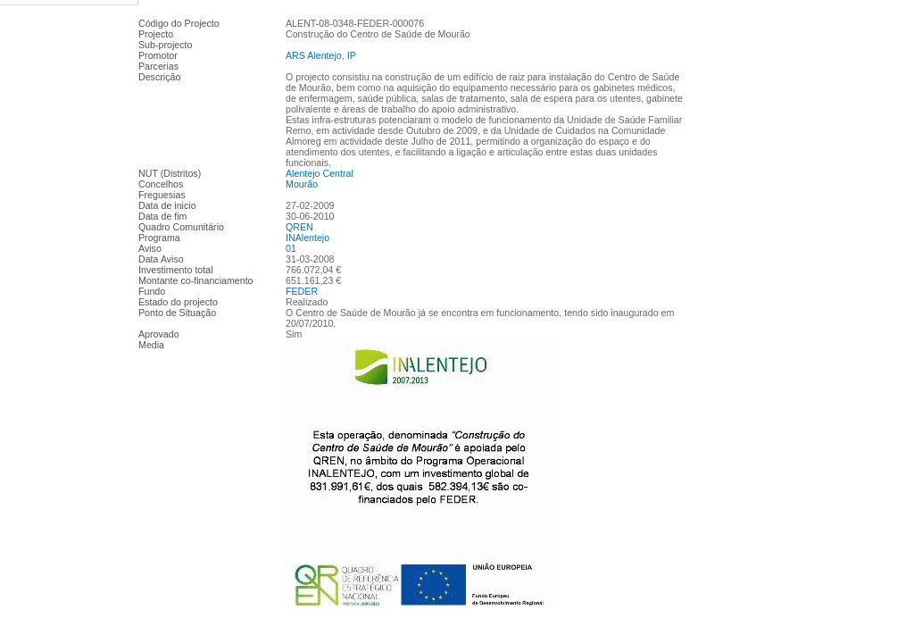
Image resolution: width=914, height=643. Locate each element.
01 (291, 248)
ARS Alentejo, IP (321, 55)
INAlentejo (307, 237)
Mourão (302, 184)
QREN (299, 226)
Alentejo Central (319, 173)
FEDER (302, 291)
